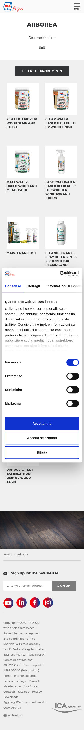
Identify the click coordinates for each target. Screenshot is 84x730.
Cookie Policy (12, 707)
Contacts (9, 691)
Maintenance (12, 686)
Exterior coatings (14, 681)
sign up (63, 586)
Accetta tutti (42, 423)
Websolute (12, 715)
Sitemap (23, 691)
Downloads (10, 697)
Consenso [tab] (13, 286)
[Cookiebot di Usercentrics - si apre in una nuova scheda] (60, 274)
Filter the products (42, 71)
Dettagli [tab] (34, 286)
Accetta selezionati (42, 438)
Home (7, 554)
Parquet (34, 681)
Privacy (37, 691)
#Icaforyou (31, 686)
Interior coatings (25, 675)
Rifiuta (42, 452)
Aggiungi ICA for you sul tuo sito (24, 702)
